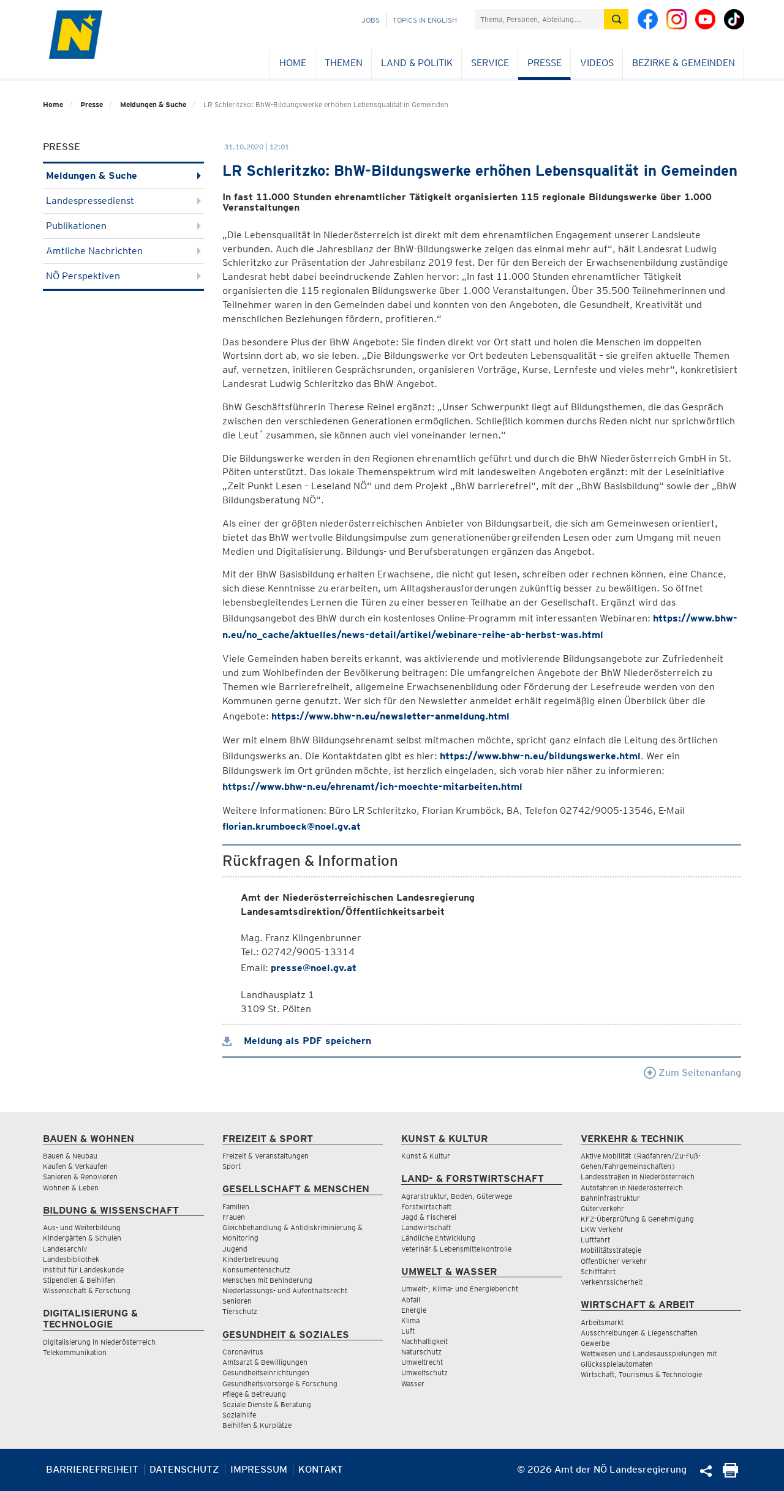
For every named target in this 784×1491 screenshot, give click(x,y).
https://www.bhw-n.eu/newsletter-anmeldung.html (390, 716)
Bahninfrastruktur (610, 1198)
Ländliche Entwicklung (438, 1237)
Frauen (233, 1217)
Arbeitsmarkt (602, 1322)
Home (292, 63)
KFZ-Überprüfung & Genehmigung (637, 1218)
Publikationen (123, 225)
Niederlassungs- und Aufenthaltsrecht (284, 1290)
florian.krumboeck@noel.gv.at (291, 826)
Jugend (234, 1248)
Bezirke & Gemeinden (683, 63)
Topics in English (425, 19)
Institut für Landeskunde (83, 1269)
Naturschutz (421, 1351)
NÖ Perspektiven (123, 276)
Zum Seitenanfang (692, 1072)
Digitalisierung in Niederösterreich (99, 1341)
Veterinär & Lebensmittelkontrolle (456, 1248)
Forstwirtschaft (426, 1206)
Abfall (410, 1299)
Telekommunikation (75, 1352)
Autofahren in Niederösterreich (632, 1187)
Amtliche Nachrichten (123, 251)
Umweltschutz (424, 1372)
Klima (410, 1320)
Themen (344, 63)
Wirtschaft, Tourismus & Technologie (641, 1374)
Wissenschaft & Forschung (86, 1290)
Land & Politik (417, 63)
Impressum (258, 1469)
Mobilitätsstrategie (611, 1250)
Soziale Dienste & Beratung (266, 1404)
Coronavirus (242, 1351)
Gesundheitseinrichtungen (265, 1372)
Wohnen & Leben (71, 1187)
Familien (235, 1206)
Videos (597, 63)
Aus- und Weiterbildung (82, 1227)
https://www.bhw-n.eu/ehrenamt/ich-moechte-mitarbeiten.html (372, 786)
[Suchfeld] (539, 19)
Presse (544, 63)
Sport (231, 1166)
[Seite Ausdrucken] (730, 1474)
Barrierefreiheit (92, 1469)
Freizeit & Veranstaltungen (265, 1155)
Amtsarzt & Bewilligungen (264, 1362)
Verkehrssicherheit (612, 1281)
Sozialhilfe (239, 1414)
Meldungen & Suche (153, 104)
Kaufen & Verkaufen (75, 1166)
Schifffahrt (598, 1271)
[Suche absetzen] (616, 19)
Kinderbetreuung (250, 1259)
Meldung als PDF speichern (296, 1040)
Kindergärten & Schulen (82, 1237)
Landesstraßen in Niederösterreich (638, 1176)
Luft (408, 1330)
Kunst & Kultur (425, 1155)
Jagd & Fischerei (428, 1217)
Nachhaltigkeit (424, 1341)
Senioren (237, 1300)
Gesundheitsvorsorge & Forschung (279, 1383)
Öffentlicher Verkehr (614, 1261)
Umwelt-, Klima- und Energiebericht (459, 1288)
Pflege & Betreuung (254, 1394)
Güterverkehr (602, 1208)
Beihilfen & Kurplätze (257, 1425)
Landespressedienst (123, 200)
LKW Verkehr (602, 1229)
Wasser (412, 1383)
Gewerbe (595, 1343)
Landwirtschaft (426, 1227)
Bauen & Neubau (70, 1155)
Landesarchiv (65, 1248)
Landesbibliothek (71, 1259)
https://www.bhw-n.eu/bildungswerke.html (540, 756)
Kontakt (320, 1469)
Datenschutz (184, 1469)
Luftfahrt (595, 1239)
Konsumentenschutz (256, 1269)
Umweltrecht (422, 1362)
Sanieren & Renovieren (80, 1176)
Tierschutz (239, 1311)
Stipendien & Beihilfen (79, 1280)
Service (490, 63)
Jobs (370, 19)
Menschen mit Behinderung (267, 1280)
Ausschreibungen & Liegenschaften (639, 1332)
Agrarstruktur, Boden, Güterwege (456, 1196)
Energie (413, 1310)
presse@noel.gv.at (313, 968)
